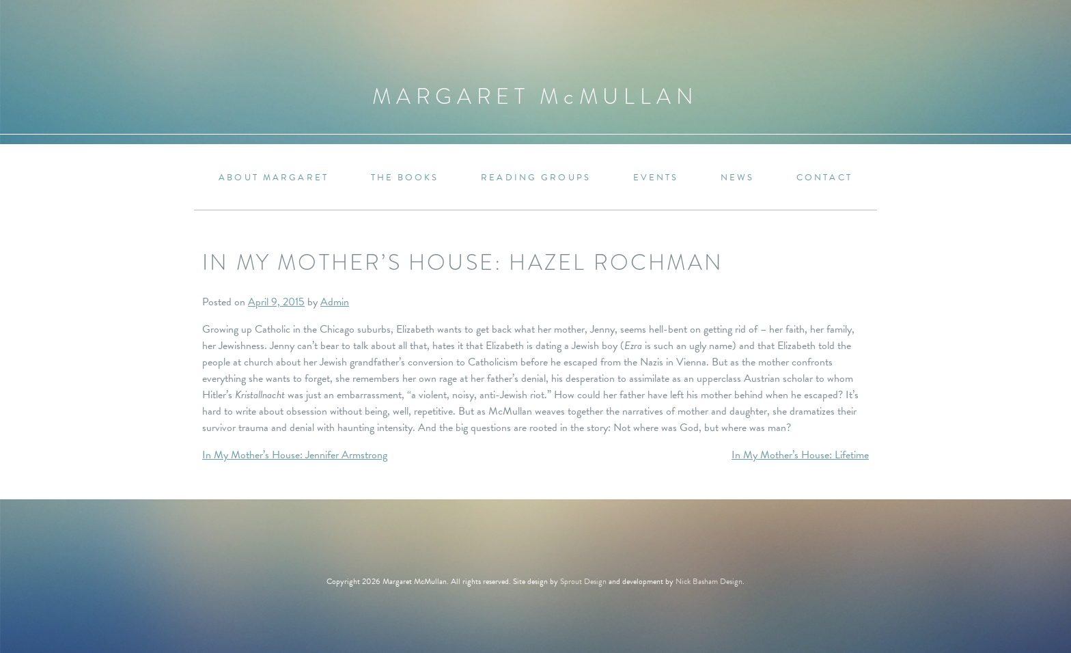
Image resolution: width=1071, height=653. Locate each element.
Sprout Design (583, 581)
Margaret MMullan (535, 97)
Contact (824, 177)
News (737, 177)
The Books (405, 177)
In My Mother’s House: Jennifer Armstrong (294, 455)
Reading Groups (536, 177)
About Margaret (274, 177)
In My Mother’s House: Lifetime (800, 455)
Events (656, 177)
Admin (334, 302)
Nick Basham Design (709, 581)
